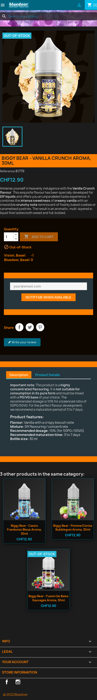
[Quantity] (9, 236)
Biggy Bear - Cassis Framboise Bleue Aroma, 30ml (24, 530)
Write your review (22, 342)
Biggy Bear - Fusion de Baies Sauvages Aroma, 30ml (48, 598)
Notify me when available (48, 297)
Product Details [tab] (47, 375)
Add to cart (39, 236)
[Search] (48, 16)
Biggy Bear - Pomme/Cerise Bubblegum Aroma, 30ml (72, 528)
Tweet (30, 327)
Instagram (18, 682)
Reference (7, 171)
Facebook (6, 682)
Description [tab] (18, 375)
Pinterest (40, 327)
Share (19, 327)
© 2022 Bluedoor (15, 694)
